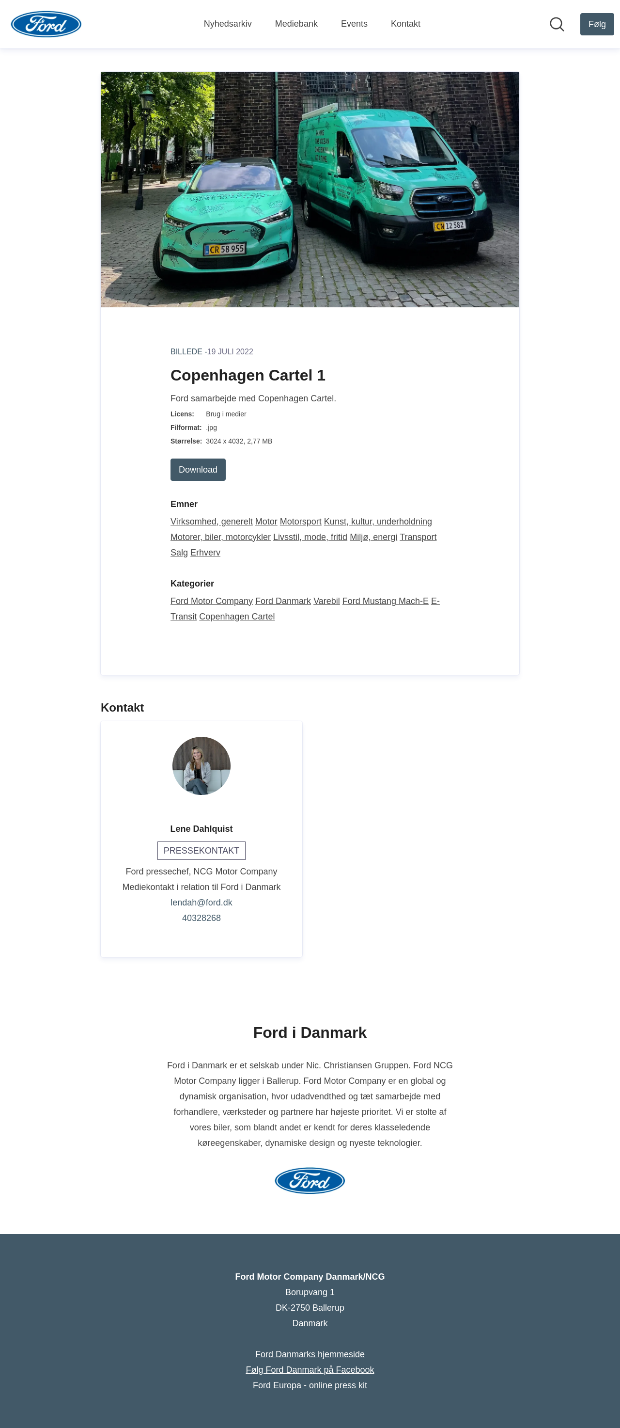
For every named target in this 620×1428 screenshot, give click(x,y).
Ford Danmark (283, 601)
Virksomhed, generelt (211, 521)
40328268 (201, 918)
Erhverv (205, 552)
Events (354, 24)
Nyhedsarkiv (228, 24)
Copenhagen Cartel (237, 616)
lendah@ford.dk (201, 902)
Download (198, 470)
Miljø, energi (373, 537)
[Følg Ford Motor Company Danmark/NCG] (597, 24)
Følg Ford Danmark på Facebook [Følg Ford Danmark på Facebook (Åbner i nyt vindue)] (310, 1370)
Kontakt (405, 24)
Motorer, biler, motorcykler (220, 537)
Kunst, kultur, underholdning (378, 521)
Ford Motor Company (211, 601)
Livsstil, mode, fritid (310, 537)
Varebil (326, 601)
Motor (266, 521)
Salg (179, 552)
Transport (418, 537)
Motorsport (301, 521)
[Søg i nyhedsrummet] (557, 24)
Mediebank (296, 24)
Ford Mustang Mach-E (385, 601)
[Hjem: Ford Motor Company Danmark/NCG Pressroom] (46, 24)
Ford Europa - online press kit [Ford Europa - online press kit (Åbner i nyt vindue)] (310, 1385)
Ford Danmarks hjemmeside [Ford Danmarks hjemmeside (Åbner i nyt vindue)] (310, 1354)
